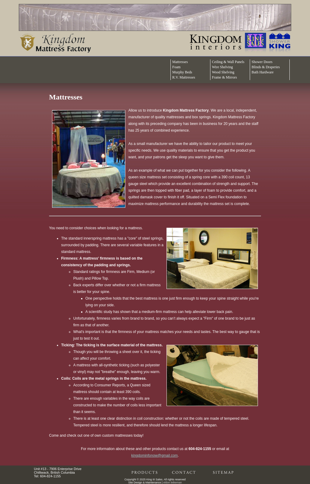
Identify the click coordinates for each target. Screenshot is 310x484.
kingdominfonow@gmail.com (154, 455)
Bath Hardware (263, 72)
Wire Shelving (222, 67)
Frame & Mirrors (224, 77)
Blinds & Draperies (266, 67)
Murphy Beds (182, 72)
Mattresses (180, 62)
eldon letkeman (172, 482)
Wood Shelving (223, 72)
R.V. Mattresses (183, 77)
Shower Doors (262, 62)
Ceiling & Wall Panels (228, 62)
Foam (176, 67)
